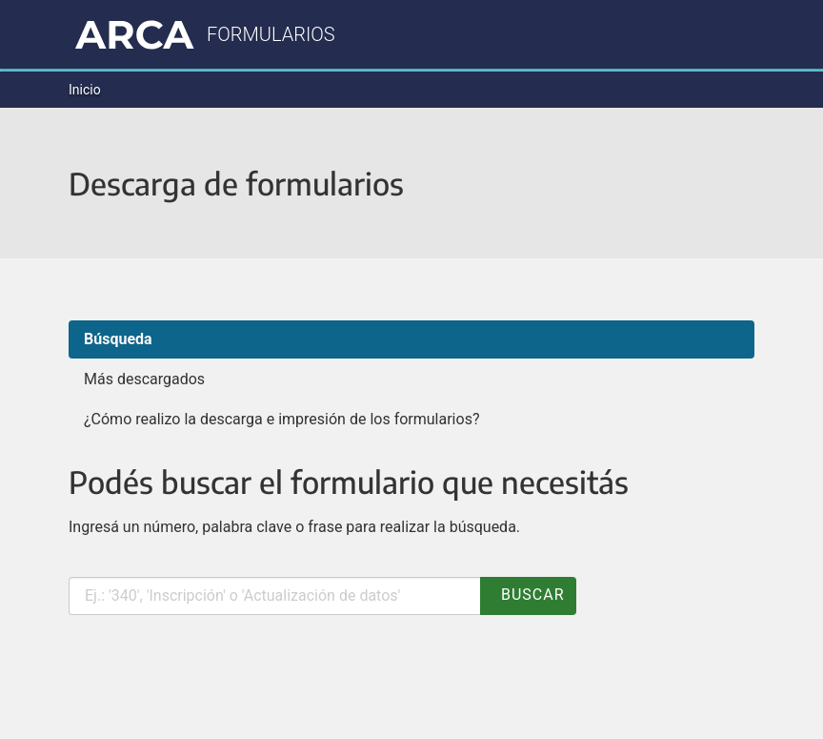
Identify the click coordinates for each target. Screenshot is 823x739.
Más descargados (144, 379)
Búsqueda (118, 339)
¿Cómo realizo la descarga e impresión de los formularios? (281, 419)
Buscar (528, 594)
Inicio (85, 89)
